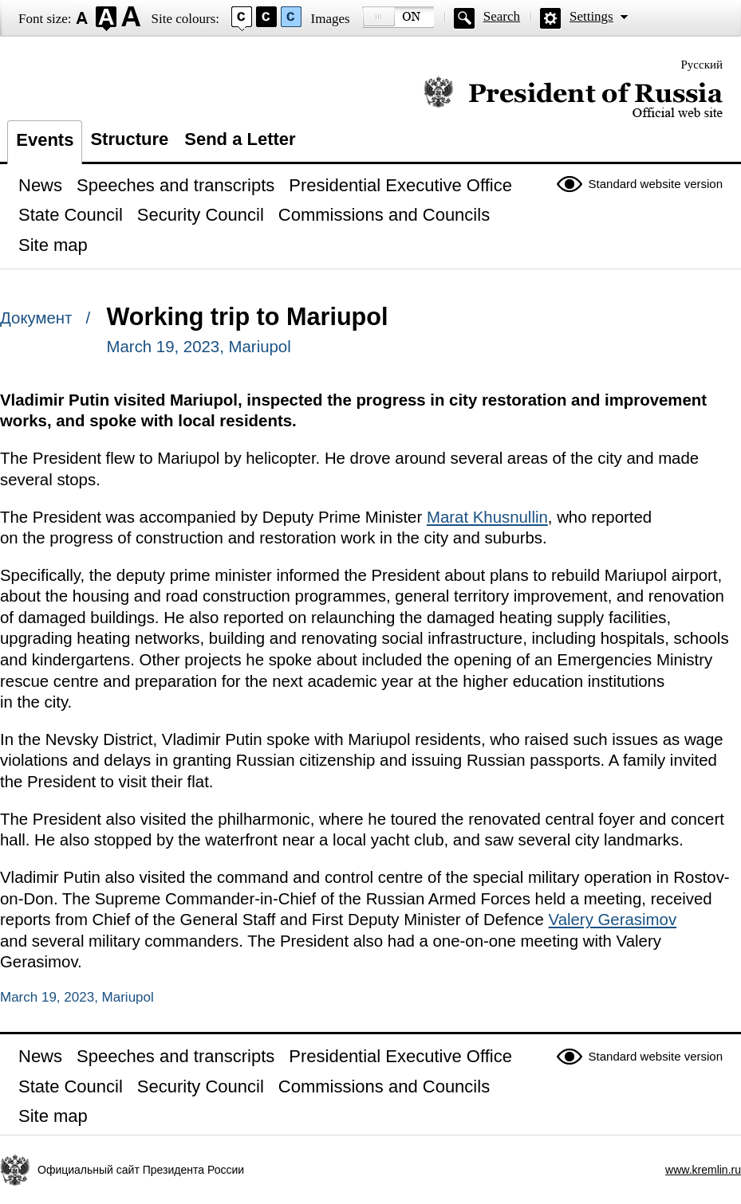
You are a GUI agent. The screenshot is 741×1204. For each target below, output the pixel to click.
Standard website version (656, 183)
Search (501, 16)
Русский (702, 64)
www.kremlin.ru (703, 1169)
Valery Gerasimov (613, 919)
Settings (591, 16)
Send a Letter (239, 139)
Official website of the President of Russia (573, 97)
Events (44, 140)
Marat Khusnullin (487, 517)
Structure (129, 139)
